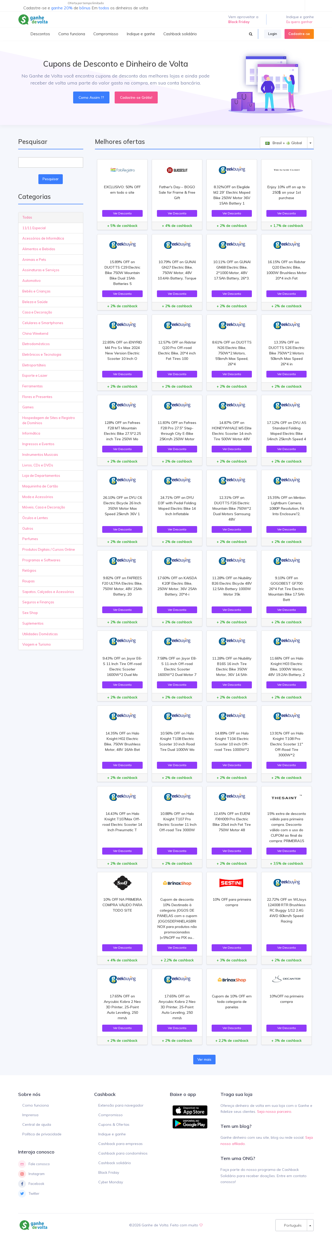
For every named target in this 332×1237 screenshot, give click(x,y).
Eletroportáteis (34, 365)
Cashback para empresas (120, 1143)
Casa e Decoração (37, 312)
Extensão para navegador (120, 1105)
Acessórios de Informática (43, 238)
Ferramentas (32, 386)
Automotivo (31, 280)
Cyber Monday (110, 1182)
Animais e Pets (34, 259)
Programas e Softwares (41, 560)
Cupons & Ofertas (113, 1124)
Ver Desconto (122, 213)
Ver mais (204, 1059)
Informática (31, 433)
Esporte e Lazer (34, 375)
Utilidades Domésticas (40, 634)
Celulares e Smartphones (42, 323)
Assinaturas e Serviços (40, 270)
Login (272, 34)
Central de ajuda (36, 1124)
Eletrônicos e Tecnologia (41, 354)
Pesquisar (51, 179)
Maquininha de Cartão (40, 486)
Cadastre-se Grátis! (136, 97)
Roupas (28, 581)
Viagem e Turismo (36, 644)
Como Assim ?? (91, 97)
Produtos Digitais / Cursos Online (48, 549)
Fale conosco (34, 1164)
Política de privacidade (41, 1134)
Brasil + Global (283, 143)
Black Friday (108, 1172)
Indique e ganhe (112, 1134)
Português (291, 1225)
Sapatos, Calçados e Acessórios (48, 592)
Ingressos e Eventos (38, 444)
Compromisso (110, 1115)
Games (28, 407)
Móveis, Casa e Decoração (43, 507)
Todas (27, 217)
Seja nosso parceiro (274, 1111)
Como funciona (35, 1105)
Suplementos (33, 623)
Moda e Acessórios (37, 497)
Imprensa (30, 1115)
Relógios (29, 570)
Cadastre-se (299, 34)
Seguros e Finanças (38, 602)
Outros (27, 528)
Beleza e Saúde (35, 302)
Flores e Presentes (37, 397)
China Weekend (35, 333)
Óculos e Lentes (35, 518)
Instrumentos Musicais (40, 454)
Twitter (28, 1194)
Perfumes (30, 539)
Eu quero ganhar (299, 22)
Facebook (31, 1184)
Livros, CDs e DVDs (37, 465)
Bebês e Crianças (36, 291)
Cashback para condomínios (123, 1153)
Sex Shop (30, 613)
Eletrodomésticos (36, 344)
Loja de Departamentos (41, 475)
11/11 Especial (34, 228)
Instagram (31, 1174)
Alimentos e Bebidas (38, 249)
